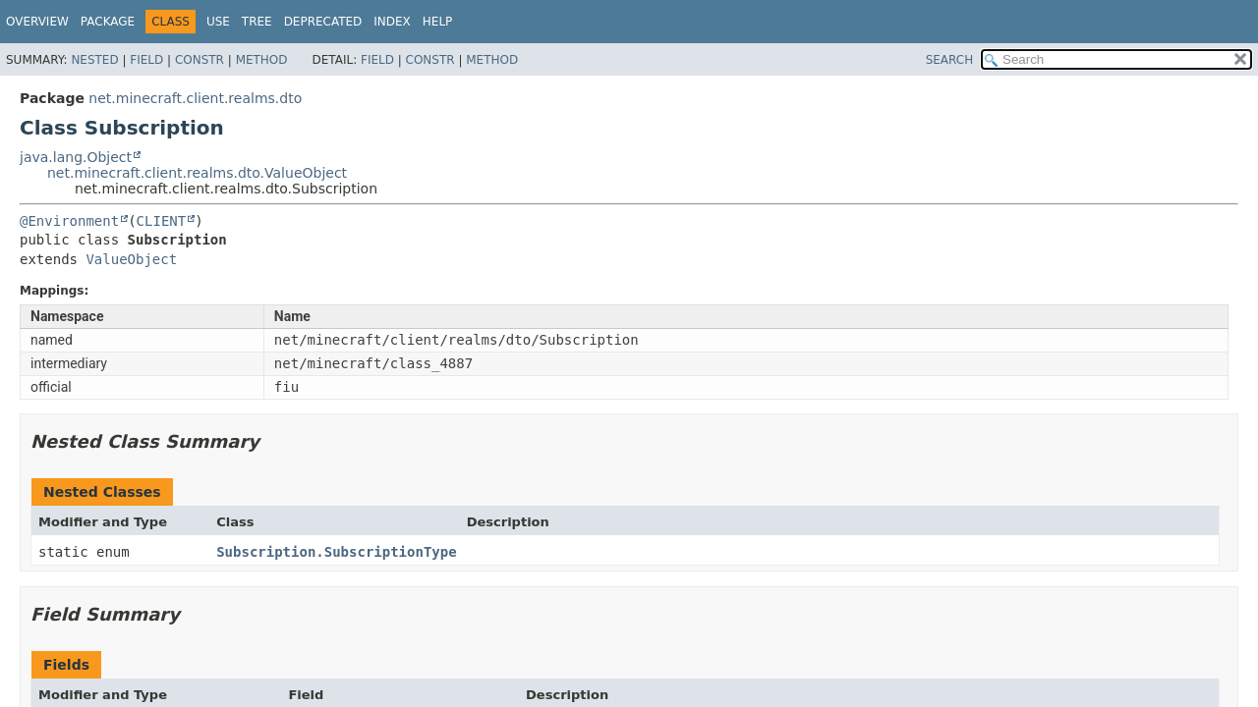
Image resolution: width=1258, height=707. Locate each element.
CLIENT (162, 221)
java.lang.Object (76, 157)
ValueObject (131, 259)
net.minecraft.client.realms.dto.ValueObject (197, 173)
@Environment (69, 221)
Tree (257, 21)
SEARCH (950, 60)
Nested (94, 60)
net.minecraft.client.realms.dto (195, 98)
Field (146, 60)
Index (392, 21)
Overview (37, 21)
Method (262, 60)
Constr (199, 60)
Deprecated (323, 21)
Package (108, 21)
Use (218, 21)
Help (438, 21)
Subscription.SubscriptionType (336, 552)
